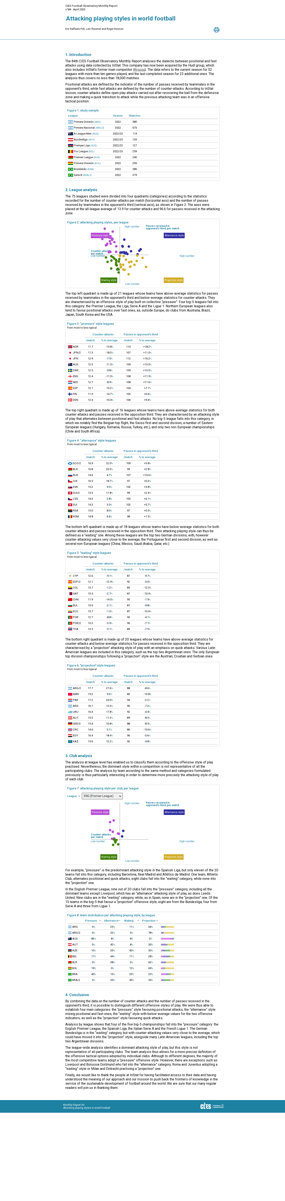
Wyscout (139, 70)
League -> (74, 840)
